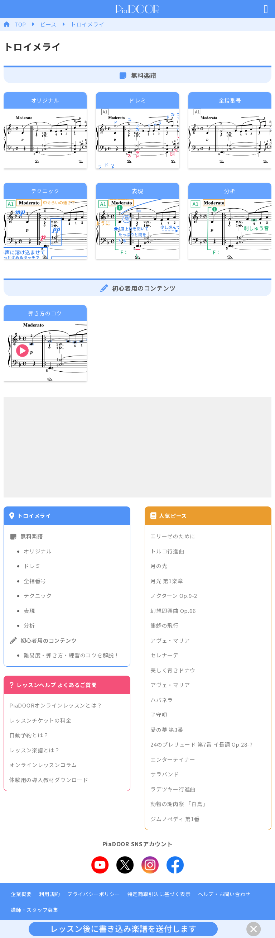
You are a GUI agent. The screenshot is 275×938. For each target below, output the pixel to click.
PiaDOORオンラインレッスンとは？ (55, 705)
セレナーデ (164, 655)
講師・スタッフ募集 (34, 909)
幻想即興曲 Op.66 (173, 610)
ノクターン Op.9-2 (173, 595)
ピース (48, 24)
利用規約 (49, 893)
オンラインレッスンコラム (43, 764)
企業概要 (21, 893)
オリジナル (38, 551)
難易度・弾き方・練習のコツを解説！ (72, 655)
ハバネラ (161, 700)
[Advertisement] (137, 447)
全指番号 (35, 581)
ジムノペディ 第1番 (175, 819)
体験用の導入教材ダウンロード (48, 780)
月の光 (158, 566)
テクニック (38, 595)
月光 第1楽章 (166, 581)
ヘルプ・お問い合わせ (224, 893)
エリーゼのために (173, 536)
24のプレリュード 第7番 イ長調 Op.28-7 (201, 744)
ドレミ (32, 566)
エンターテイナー (173, 759)
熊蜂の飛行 (164, 625)
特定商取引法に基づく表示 (159, 893)
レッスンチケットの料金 (40, 720)
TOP (20, 24)
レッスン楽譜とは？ (34, 750)
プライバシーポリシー (93, 893)
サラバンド (164, 774)
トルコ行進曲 (167, 551)
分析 (29, 625)
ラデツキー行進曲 (173, 789)
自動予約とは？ (29, 735)
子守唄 (158, 714)
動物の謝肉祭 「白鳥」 (179, 804)
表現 (29, 610)
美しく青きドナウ (173, 670)
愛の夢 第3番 (166, 729)
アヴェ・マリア (170, 640)
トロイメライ (88, 24)
